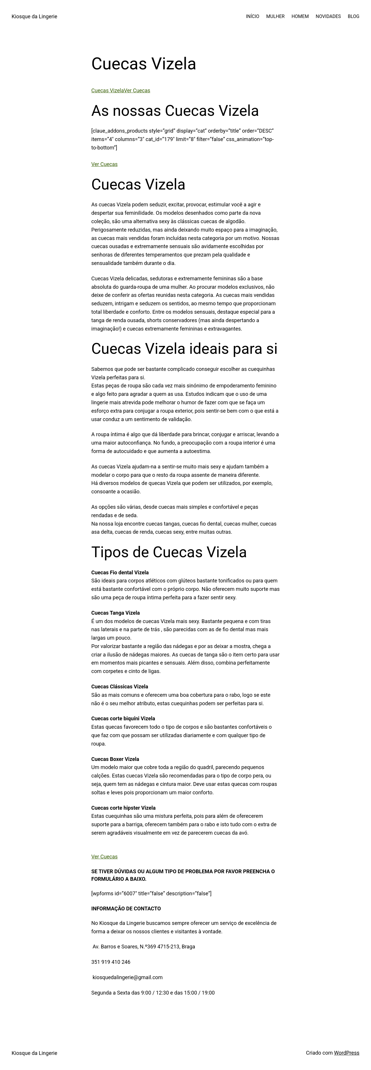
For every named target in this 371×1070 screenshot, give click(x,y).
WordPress (346, 1053)
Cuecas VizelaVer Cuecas (120, 90)
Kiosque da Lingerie (34, 16)
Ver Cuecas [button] (104, 164)
